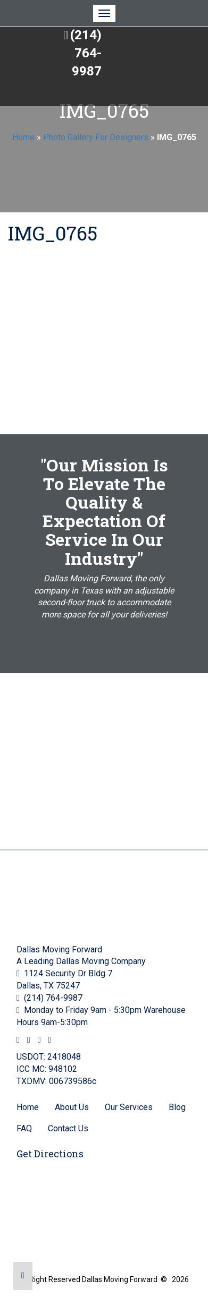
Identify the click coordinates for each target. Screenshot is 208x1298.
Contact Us (68, 1128)
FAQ (24, 1128)
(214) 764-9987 (86, 53)
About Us (72, 1107)
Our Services (129, 1107)
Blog (177, 1107)
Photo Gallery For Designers (95, 137)
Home (23, 137)
